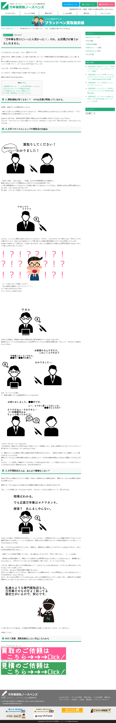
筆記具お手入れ (92, 51)
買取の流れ (48, 13)
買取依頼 (89, 699)
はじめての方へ (10, 13)
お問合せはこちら (71, 4)
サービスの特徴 (29, 13)
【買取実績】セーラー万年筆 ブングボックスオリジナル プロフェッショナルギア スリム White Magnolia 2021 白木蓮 (100, 77)
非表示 (23, 83)
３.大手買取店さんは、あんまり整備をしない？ (16, 91)
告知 (88, 41)
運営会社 (86, 13)
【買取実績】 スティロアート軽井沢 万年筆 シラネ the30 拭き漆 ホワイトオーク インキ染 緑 (100, 99)
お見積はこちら (88, 4)
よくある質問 (67, 13)
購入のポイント (92, 37)
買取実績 (90, 44)
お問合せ (74, 699)
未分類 (89, 54)
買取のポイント (8, 35)
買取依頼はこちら (106, 4)
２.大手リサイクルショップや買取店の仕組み (16, 88)
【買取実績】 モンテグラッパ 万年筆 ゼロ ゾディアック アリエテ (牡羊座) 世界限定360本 (100, 91)
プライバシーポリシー (101, 699)
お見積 (82, 699)
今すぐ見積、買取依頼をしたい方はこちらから (16, 93)
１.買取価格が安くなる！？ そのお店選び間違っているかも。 (21, 86)
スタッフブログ (105, 13)
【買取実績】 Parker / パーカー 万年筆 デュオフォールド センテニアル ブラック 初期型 (101, 69)
